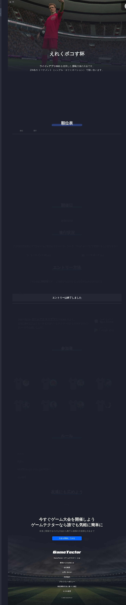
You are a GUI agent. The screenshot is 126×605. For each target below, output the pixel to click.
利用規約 (67, 577)
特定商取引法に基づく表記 (66, 586)
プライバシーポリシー (67, 582)
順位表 (67, 123)
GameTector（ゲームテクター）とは (67, 558)
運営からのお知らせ (67, 563)
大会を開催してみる (67, 538)
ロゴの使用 (67, 591)
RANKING (4, 38)
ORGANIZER (4, 30)
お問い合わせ (67, 572)
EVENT (3, 46)
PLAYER (4, 22)
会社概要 (67, 567)
